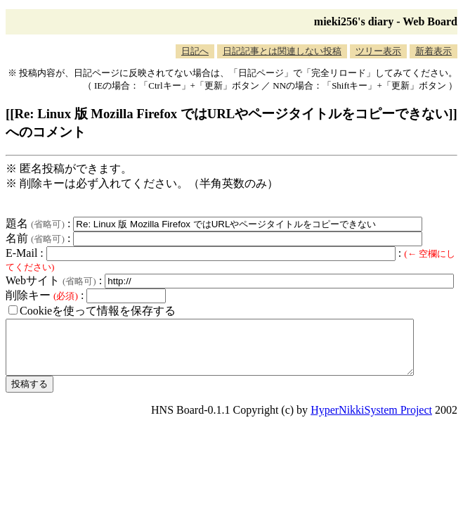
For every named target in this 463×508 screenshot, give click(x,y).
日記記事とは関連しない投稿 (282, 51)
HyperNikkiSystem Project (371, 420)
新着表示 (433, 51)
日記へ (195, 51)
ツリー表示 (378, 51)
